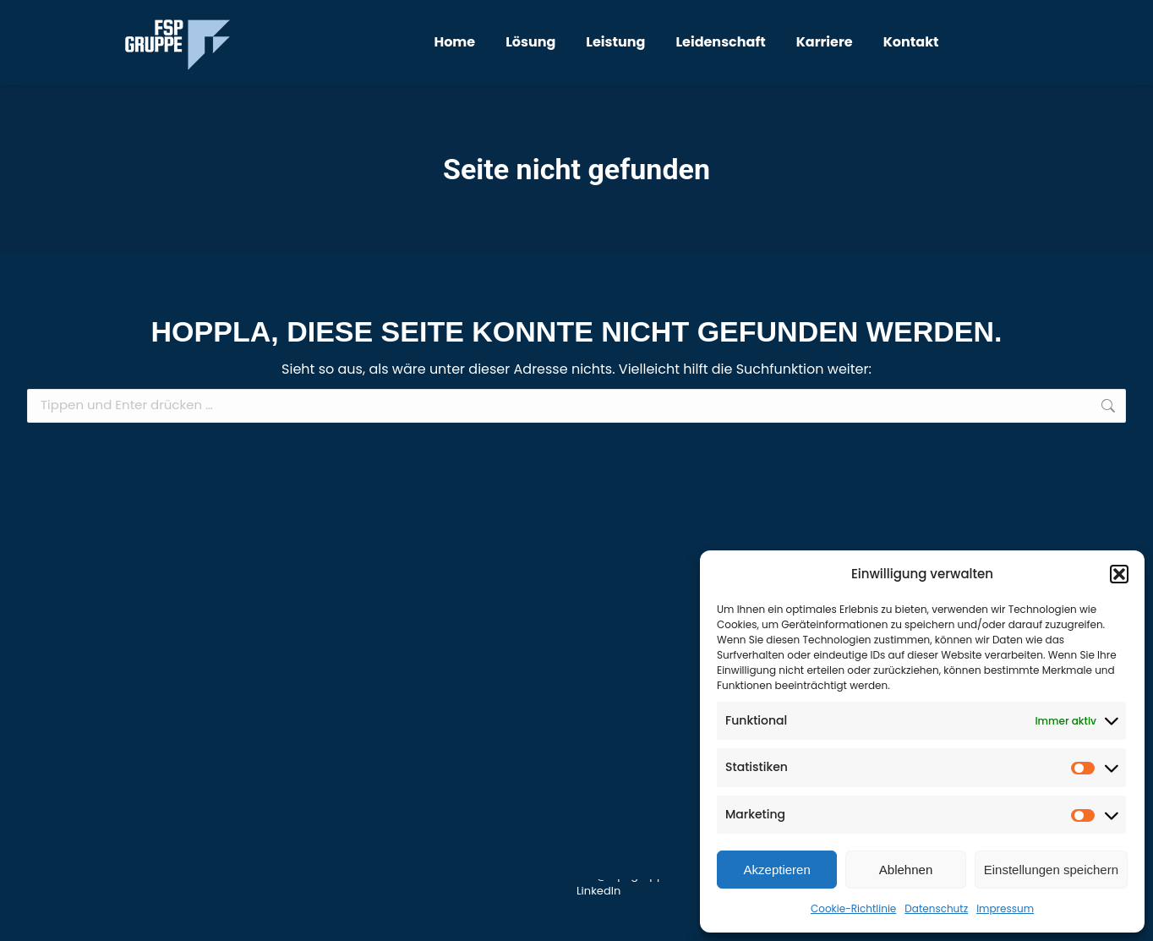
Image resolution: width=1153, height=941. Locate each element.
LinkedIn (598, 891)
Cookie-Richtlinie (853, 908)
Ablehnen (905, 869)
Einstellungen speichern (1051, 869)
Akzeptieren (777, 869)
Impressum (1005, 908)
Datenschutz (936, 908)
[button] (1119, 574)
